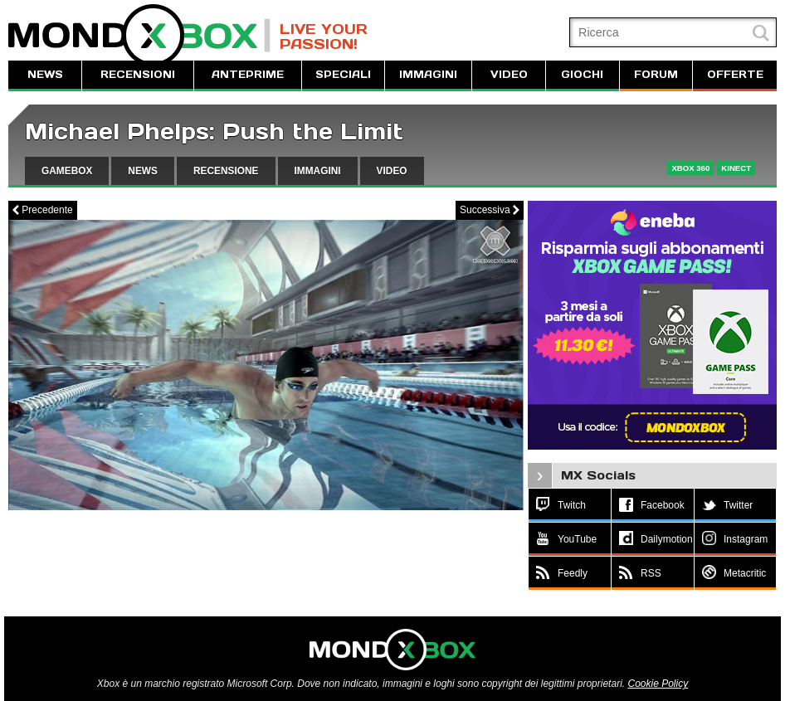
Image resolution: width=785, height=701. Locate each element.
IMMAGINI (428, 74)
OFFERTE (735, 74)
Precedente (42, 210)
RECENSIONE (226, 171)
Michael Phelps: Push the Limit (214, 131)
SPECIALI (343, 74)
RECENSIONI (137, 74)
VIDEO (509, 74)
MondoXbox (139, 35)
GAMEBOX (66, 171)
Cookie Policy (657, 683)
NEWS (45, 74)
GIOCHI (582, 74)
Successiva (489, 210)
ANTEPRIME (248, 74)
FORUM (656, 74)
